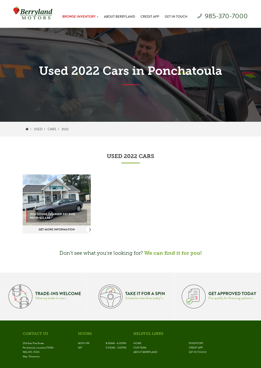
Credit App (150, 16)
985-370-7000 (226, 16)
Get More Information (65, 229)
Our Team (139, 348)
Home (137, 343)
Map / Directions (31, 356)
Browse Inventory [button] (80, 16)
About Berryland (119, 16)
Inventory (196, 343)
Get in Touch (176, 16)
